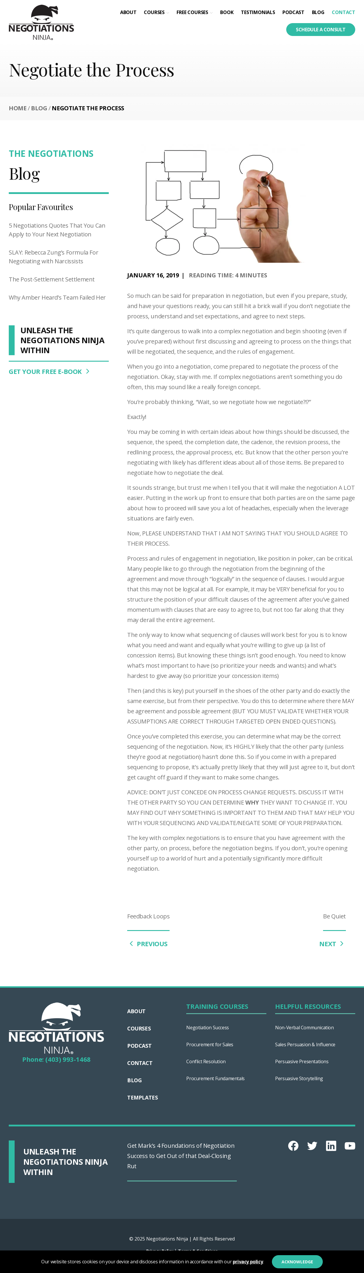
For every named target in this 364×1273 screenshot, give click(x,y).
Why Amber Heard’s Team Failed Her (57, 297)
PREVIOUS (147, 943)
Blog (318, 12)
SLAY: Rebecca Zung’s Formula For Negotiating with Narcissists (53, 256)
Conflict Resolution (205, 1061)
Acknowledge (297, 1262)
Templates (142, 1097)
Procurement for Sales (209, 1044)
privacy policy (248, 1261)
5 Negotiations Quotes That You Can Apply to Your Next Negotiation (57, 229)
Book (226, 12)
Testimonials (258, 12)
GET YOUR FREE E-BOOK (50, 371)
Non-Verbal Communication (304, 1027)
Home (17, 108)
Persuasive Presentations (301, 1061)
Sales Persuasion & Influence (305, 1044)
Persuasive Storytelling (299, 1078)
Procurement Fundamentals (215, 1078)
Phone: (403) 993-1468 (56, 1059)
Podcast (293, 12)
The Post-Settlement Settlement (52, 279)
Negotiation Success (207, 1027)
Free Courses (192, 12)
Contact (343, 12)
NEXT (332, 943)
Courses (154, 12)
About (128, 12)
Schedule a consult (321, 29)
